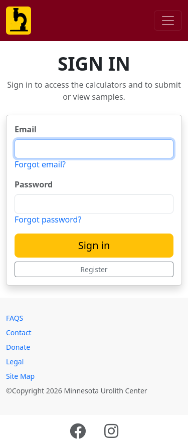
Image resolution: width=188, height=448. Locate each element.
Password (34, 184)
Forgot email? (40, 164)
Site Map (20, 376)
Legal (15, 361)
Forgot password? (48, 219)
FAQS (14, 318)
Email (26, 129)
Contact (19, 332)
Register (93, 269)
